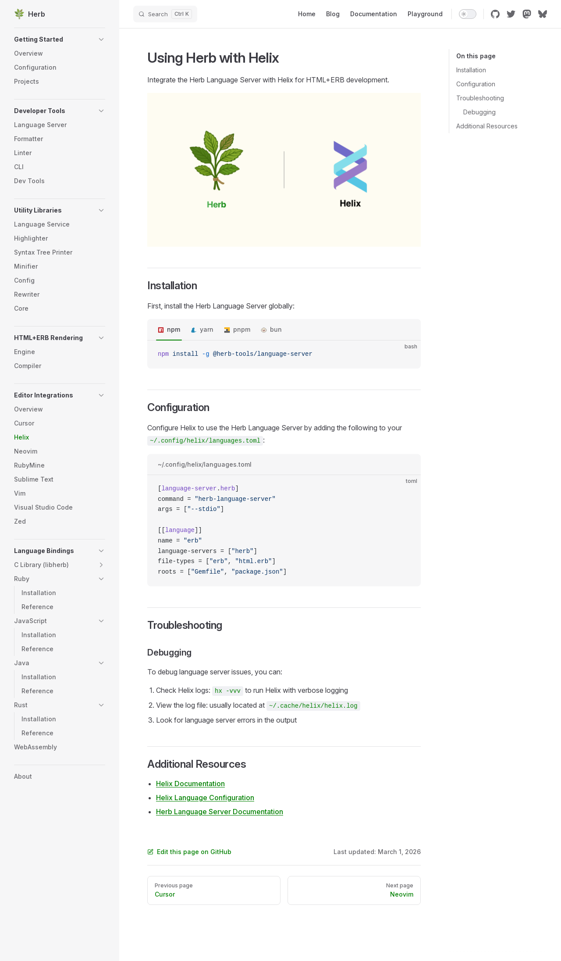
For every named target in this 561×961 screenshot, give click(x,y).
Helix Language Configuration (205, 797)
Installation (471, 70)
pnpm (241, 329)
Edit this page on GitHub (189, 851)
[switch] (467, 14)
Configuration (475, 84)
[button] (59, 39)
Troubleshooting (480, 98)
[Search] (165, 14)
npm (173, 329)
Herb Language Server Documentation (219, 811)
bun (276, 329)
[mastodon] (527, 14)
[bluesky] (542, 14)
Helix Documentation (190, 783)
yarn (206, 329)
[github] (495, 14)
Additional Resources (487, 126)
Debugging (479, 112)
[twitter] (511, 14)
